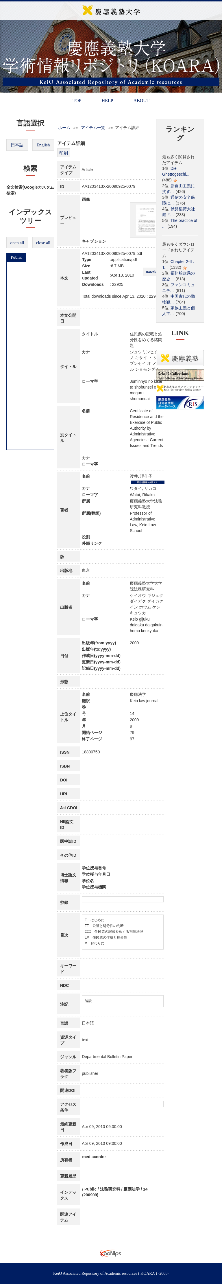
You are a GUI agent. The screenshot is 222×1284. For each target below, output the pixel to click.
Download (153, 272)
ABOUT (141, 100)
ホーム (64, 127)
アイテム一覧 (93, 127)
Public (16, 257)
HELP (107, 100)
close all (43, 242)
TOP (77, 100)
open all (17, 242)
